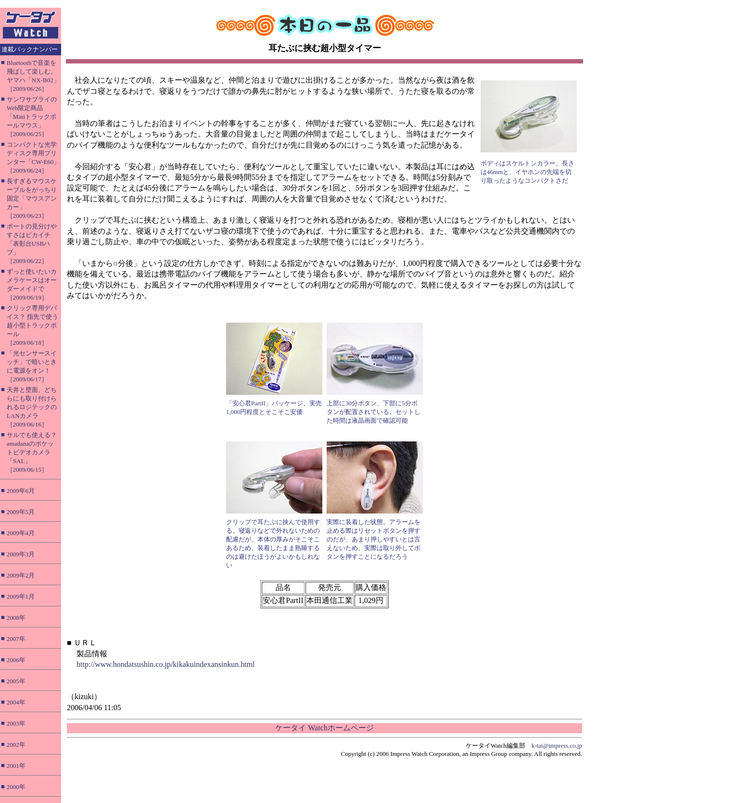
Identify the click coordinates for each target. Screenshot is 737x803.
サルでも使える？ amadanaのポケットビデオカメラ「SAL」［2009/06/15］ (32, 452)
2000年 (16, 786)
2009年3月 (21, 554)
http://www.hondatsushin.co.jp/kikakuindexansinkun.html (165, 664)
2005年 (16, 681)
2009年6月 (21, 490)
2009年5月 (21, 511)
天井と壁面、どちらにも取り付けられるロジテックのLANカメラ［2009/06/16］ (32, 407)
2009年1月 (21, 596)
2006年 (16, 660)
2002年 (16, 744)
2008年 (16, 617)
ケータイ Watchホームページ (324, 728)
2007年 (16, 638)
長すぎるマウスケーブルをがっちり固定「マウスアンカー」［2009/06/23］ (32, 198)
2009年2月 (21, 575)
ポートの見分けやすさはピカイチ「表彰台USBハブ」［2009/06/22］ (32, 243)
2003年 (16, 723)
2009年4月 (21, 533)
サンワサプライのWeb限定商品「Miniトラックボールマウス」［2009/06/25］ (32, 117)
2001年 (16, 765)
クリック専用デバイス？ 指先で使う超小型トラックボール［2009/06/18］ (32, 325)
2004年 (16, 702)
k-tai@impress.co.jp (557, 745)
